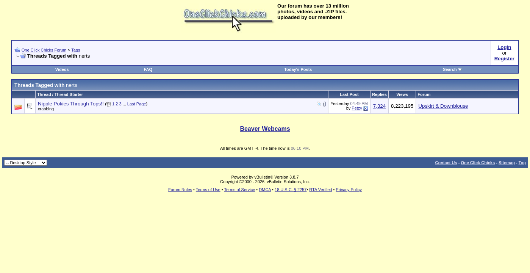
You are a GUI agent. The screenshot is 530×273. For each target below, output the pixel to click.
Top (522, 162)
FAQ (148, 69)
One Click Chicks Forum (44, 50)
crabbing (46, 109)
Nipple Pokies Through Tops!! (71, 104)
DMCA (265, 189)
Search (452, 69)
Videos (62, 69)
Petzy (357, 108)
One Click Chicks (478, 162)
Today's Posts (298, 69)
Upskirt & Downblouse (443, 106)
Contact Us (446, 162)
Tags (75, 50)
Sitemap (507, 162)
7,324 (379, 106)
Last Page (136, 104)
